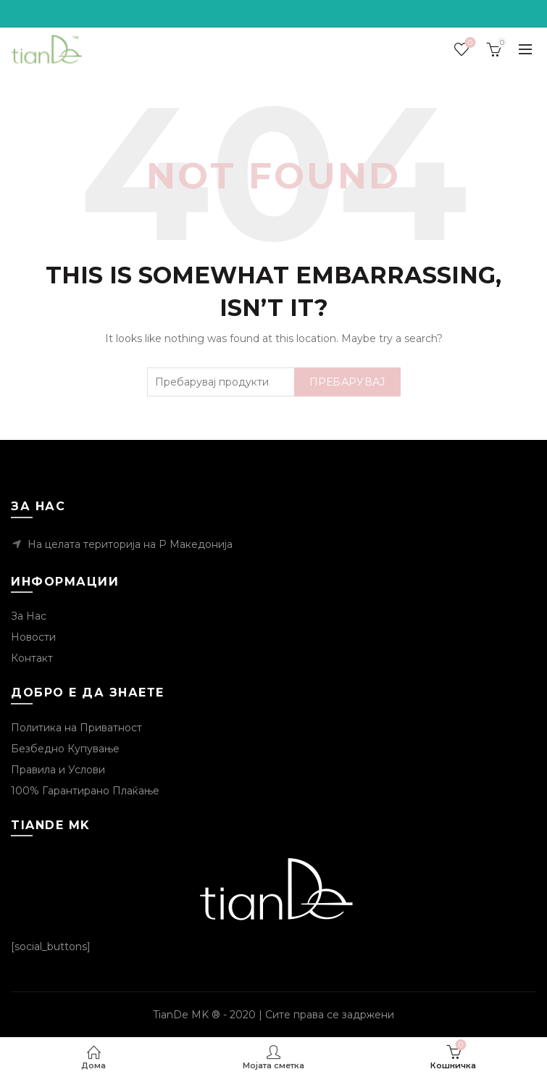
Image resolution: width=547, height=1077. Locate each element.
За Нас (28, 616)
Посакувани (469, 43)
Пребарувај (347, 381)
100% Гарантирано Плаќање (85, 790)
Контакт (32, 658)
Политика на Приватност (76, 727)
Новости (33, 637)
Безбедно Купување (65, 748)
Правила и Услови (58, 769)
